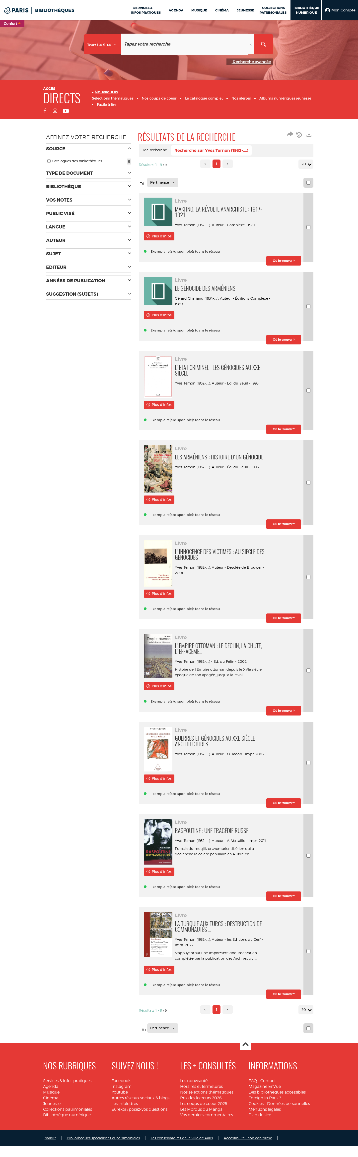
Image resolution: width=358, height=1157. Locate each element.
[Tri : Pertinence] (162, 182)
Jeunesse (52, 1114)
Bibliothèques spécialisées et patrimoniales (103, 1149)
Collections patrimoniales (67, 1120)
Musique (51, 1103)
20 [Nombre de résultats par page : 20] (304, 164)
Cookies (256, 1114)
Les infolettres (125, 1114)
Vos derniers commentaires (206, 1125)
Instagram (122, 1097)
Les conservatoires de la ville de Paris (182, 1149)
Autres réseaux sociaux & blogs (140, 1108)
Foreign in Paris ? (265, 1108)
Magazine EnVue (265, 1097)
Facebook (121, 1091)
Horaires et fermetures (201, 1097)
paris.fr (50, 1149)
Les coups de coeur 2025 (203, 1114)
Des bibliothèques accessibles (277, 1103)
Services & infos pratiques (67, 1091)
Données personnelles (288, 1114)
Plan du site (260, 1125)
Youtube (120, 1103)
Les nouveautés (194, 1091)
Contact (268, 1091)
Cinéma (50, 1108)
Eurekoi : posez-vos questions (139, 1120)
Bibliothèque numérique (67, 1125)
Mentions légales (265, 1120)
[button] (340, 10)
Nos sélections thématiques (206, 1103)
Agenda (50, 1097)
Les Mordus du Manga (201, 1120)
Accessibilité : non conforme (248, 1149)
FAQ (253, 1091)
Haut (245, 1055)
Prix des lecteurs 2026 (201, 1108)
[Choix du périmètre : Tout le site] (102, 44)
